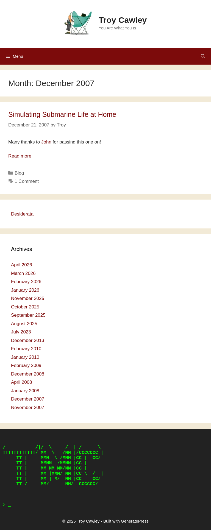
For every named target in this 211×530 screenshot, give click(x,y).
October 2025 (25, 307)
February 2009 (26, 365)
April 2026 (21, 264)
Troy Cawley (123, 19)
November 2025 (27, 298)
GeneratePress (135, 521)
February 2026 (26, 281)
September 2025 (28, 315)
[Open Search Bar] (203, 56)
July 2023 (21, 332)
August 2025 (24, 323)
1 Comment (27, 181)
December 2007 (27, 399)
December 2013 (27, 340)
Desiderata (22, 214)
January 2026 (25, 290)
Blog (19, 173)
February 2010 (26, 348)
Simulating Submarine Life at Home (62, 114)
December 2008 (27, 374)
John (46, 142)
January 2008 (25, 390)
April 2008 (21, 382)
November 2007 (27, 407)
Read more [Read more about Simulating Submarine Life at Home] (19, 156)
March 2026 (23, 273)
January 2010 (25, 357)
